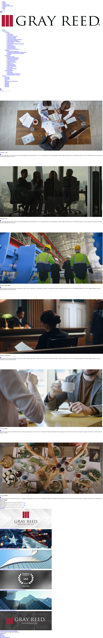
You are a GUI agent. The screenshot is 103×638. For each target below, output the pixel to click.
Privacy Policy (3, 636)
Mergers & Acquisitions (11, 66)
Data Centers (7, 79)
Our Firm (4, 6)
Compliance (7, 50)
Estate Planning (10, 72)
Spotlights (2, 508)
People (3, 1)
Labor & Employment (11, 46)
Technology (7, 86)
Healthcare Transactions (11, 61)
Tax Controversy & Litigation (13, 49)
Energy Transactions (11, 60)
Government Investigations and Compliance (15, 43)
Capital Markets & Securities (12, 58)
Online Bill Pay (3, 633)
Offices (3, 7)
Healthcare (9, 54)
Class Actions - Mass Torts (12, 36)
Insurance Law (10, 44)
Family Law (9, 71)
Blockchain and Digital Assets (13, 51)
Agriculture (7, 76)
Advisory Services (5, 4)
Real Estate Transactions (12, 68)
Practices (4, 2)
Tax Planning (9, 69)
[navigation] (51, 88)
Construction (7, 78)
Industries (4, 3)
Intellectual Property (11, 45)
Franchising (7, 82)
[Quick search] (5, 90)
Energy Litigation (10, 42)
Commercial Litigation (11, 37)
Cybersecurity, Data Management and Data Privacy (17, 52)
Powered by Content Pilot (5, 637)
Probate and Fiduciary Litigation (13, 74)
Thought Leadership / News (7, 5)
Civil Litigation (10, 35)
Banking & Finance (11, 56)
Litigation (7, 31)
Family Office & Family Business (11, 81)
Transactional (7, 55)
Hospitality (7, 84)
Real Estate (7, 85)
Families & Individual (9, 70)
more (24, 502)
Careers (3, 8)
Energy (6, 80)
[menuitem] (52, 29)
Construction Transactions (12, 59)
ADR (8, 33)
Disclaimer (2, 635)
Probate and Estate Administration (13, 73)
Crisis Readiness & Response (12, 40)
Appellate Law (10, 34)
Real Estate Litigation (11, 48)
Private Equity (10, 67)
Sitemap (1, 634)
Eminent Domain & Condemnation (14, 41)
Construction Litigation (11, 38)
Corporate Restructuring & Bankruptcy (14, 39)
